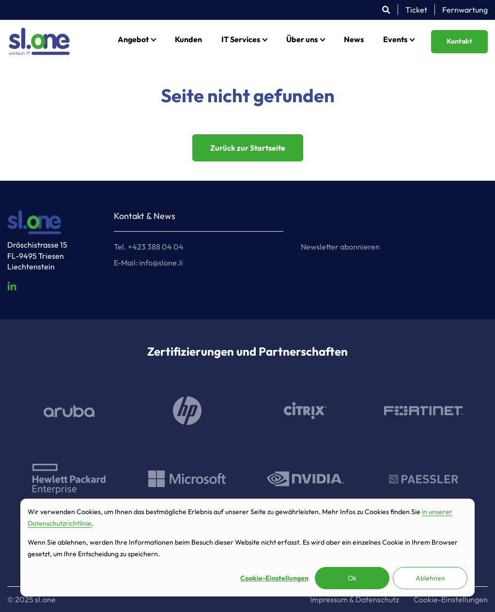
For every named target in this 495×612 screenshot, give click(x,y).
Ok (352, 578)
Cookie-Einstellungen (274, 578)
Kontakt (459, 41)
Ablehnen (430, 578)
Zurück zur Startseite (247, 148)
